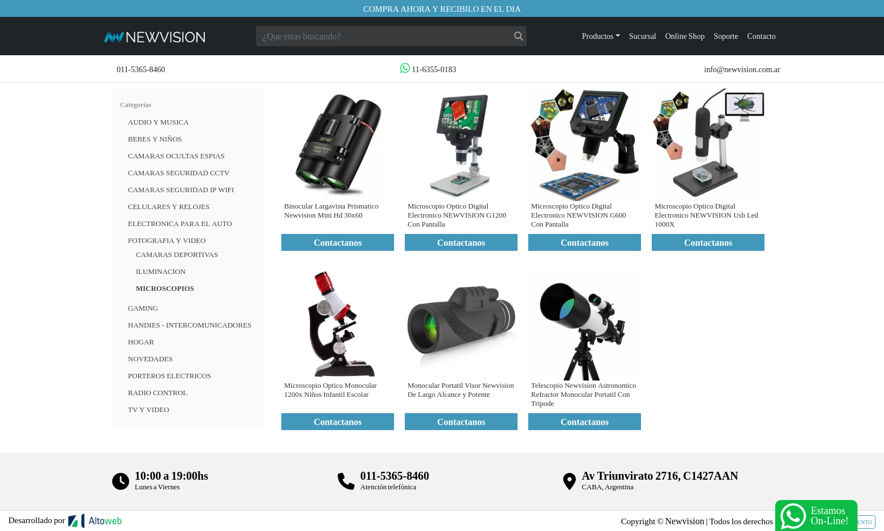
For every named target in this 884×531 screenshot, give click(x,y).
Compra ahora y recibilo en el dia (442, 8)
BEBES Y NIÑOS (155, 138)
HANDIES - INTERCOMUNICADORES (189, 324)
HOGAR (141, 341)
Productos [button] (597, 36)
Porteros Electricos (169, 375)
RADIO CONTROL (158, 392)
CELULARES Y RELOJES (169, 206)
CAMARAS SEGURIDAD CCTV (178, 172)
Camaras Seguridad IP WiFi (181, 189)
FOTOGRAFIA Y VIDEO (167, 240)
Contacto (761, 36)
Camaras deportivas (177, 254)
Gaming (143, 307)
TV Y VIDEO (148, 409)
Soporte (726, 36)
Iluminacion (160, 271)
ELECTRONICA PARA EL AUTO (180, 223)
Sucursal (642, 36)
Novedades (150, 358)
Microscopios (165, 288)
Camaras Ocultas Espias (176, 155)
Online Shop (685, 36)
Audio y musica (158, 121)
